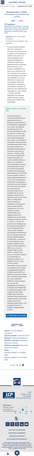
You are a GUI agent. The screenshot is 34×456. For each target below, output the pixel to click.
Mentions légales (6, 444)
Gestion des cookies (26, 445)
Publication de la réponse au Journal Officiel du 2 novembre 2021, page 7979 (16, 31)
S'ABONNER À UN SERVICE (16, 436)
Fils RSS (18, 445)
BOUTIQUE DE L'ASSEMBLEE (16, 430)
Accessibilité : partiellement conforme (21, 444)
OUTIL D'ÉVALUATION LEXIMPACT (16, 439)
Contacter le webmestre (9, 445)
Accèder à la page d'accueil (2, 2)
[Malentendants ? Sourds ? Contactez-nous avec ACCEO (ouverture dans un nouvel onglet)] (16, 418)
